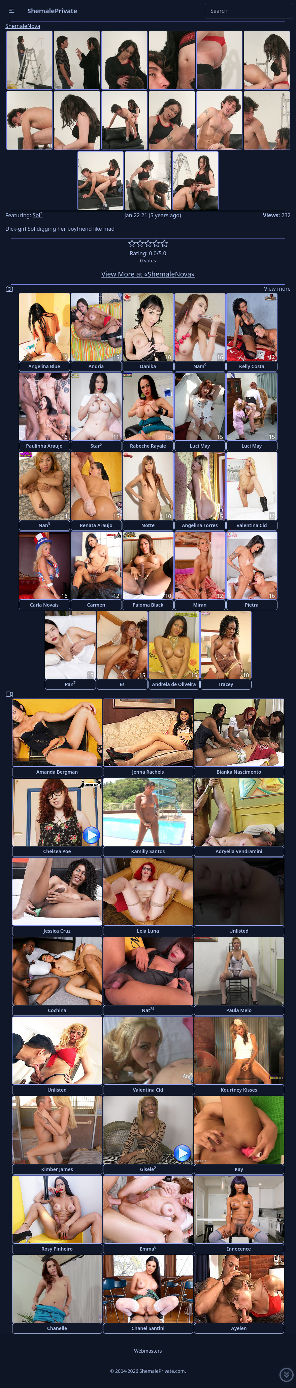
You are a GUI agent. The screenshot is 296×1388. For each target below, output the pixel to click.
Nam (199, 365)
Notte (148, 525)
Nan (44, 524)
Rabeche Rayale (148, 446)
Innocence (239, 1249)
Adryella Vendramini (239, 851)
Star (96, 445)
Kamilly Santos (148, 851)
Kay (239, 1169)
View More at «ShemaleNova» (148, 274)
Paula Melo (239, 1010)
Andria (96, 366)
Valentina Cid (252, 525)
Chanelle (57, 1328)
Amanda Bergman (57, 772)
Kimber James (57, 1169)
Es (122, 684)
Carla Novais (44, 605)
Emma (148, 1248)
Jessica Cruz (57, 931)
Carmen (96, 605)
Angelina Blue (44, 366)
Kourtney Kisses (239, 1090)
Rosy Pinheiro (57, 1249)
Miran (200, 605)
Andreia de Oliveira (174, 684)
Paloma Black (148, 605)
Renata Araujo (96, 525)
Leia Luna (148, 931)
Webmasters (148, 1351)
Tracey (226, 684)
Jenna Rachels (148, 772)
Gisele (148, 1168)
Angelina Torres (200, 525)
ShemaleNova (22, 26)
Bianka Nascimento (239, 772)
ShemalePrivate (52, 10)
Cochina (57, 1010)
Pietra (251, 605)
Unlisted (239, 931)
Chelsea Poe (57, 851)
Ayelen (238, 1328)
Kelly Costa (251, 366)
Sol (37, 215)
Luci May (200, 446)
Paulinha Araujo (44, 446)
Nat (148, 1009)
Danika (148, 366)
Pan (70, 683)
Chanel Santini (147, 1328)
